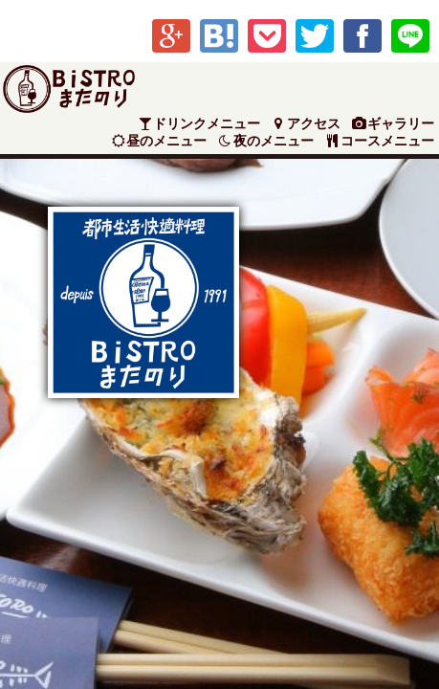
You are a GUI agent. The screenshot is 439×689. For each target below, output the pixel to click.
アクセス (305, 124)
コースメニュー (378, 141)
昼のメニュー (159, 141)
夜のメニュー (265, 141)
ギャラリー (392, 124)
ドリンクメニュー (199, 124)
